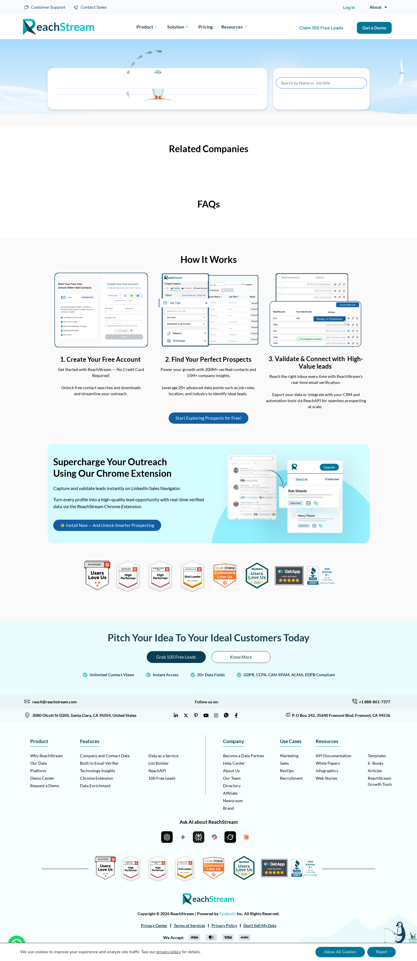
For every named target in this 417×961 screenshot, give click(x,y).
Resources (234, 26)
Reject (381, 952)
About (378, 7)
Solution (177, 26)
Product (146, 26)
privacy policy (168, 952)
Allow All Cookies (340, 952)
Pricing (205, 26)
